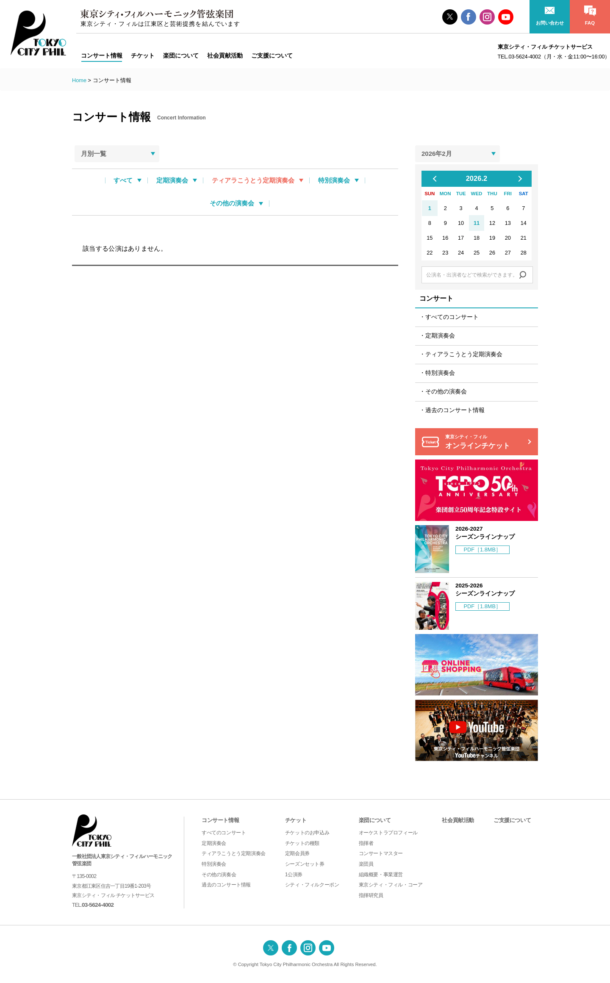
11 (477, 223)
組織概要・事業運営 (381, 875)
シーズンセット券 (304, 864)
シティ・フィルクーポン (312, 885)
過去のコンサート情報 (455, 410)
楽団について (375, 820)
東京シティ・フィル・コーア (391, 885)
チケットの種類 (302, 843)
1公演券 (293, 875)
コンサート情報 (220, 820)
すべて (123, 180)
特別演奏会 (334, 180)
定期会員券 (297, 853)
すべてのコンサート (452, 317)
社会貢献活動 (458, 820)
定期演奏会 (172, 180)
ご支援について (512, 820)
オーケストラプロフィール (388, 833)
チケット (295, 820)
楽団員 (366, 864)
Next (519, 178)
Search (522, 275)
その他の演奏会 (232, 203)
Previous (438, 178)
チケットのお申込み (307, 833)
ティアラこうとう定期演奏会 (253, 180)
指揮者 (366, 843)
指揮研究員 (371, 895)
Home (79, 80)
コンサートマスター (381, 853)
